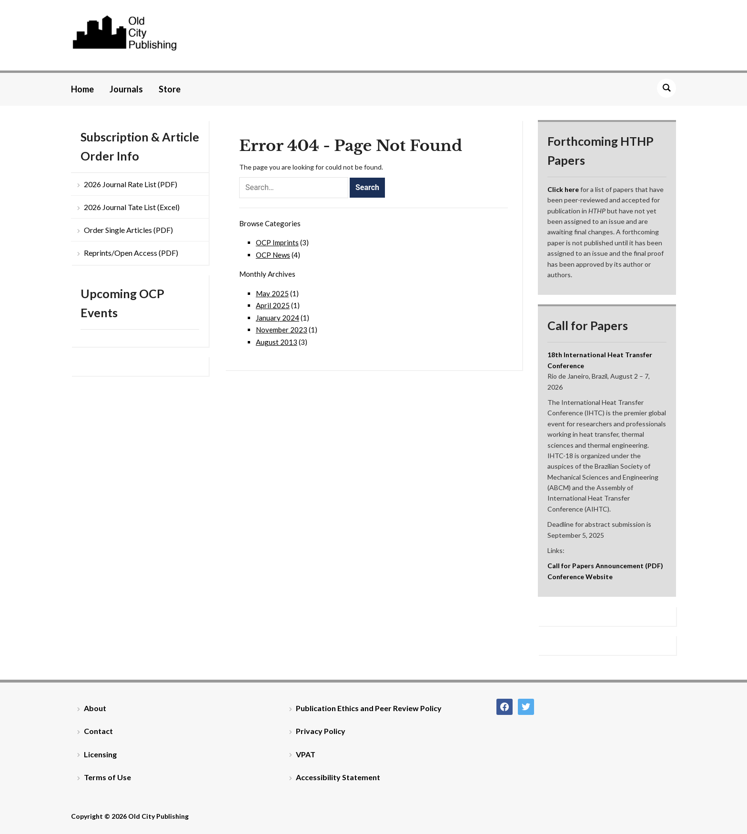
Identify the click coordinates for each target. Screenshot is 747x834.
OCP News (273, 255)
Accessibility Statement (338, 777)
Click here (563, 189)
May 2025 (272, 293)
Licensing (100, 754)
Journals (126, 89)
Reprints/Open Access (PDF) (131, 252)
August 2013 (276, 342)
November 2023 (281, 329)
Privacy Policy (320, 730)
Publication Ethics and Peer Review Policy (369, 708)
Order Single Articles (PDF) (128, 229)
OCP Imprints (277, 242)
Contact (98, 730)
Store (170, 89)
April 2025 (273, 305)
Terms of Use (107, 777)
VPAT (305, 754)
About (95, 708)
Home (82, 89)
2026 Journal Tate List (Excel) (132, 206)
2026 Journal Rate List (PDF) (130, 184)
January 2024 (277, 317)
